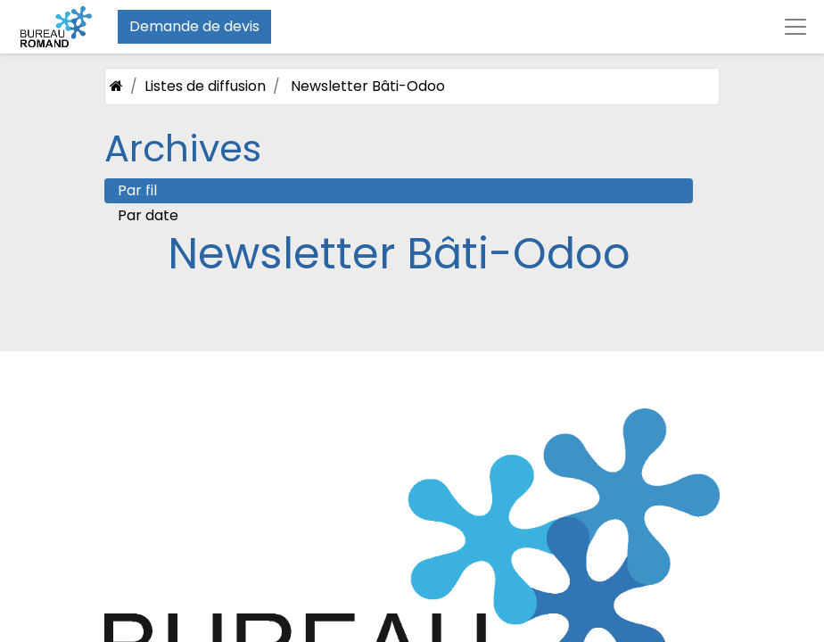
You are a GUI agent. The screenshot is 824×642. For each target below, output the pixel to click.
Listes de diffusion (205, 86)
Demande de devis (194, 26)
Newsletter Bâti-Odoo (368, 86)
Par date (148, 215)
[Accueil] (116, 86)
